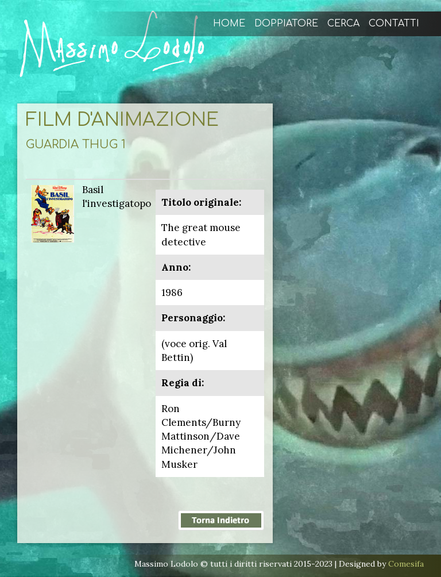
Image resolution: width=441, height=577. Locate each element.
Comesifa (406, 564)
